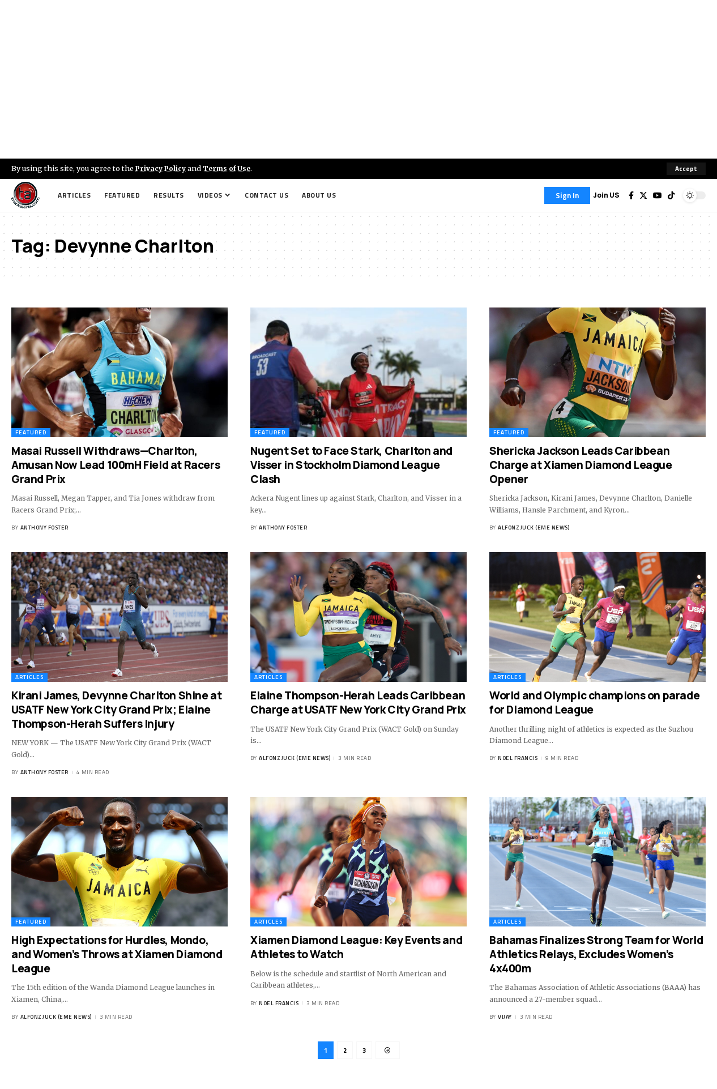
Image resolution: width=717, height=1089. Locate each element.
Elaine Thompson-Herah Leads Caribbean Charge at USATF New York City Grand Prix (358, 703)
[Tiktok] (671, 195)
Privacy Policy (162, 168)
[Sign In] (567, 195)
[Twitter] (643, 195)
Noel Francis (517, 758)
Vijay (505, 1017)
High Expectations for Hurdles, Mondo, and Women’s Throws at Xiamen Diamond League (117, 954)
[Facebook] (631, 195)
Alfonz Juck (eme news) (533, 527)
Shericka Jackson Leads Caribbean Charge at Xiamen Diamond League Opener (580, 465)
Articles (29, 677)
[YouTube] (657, 195)
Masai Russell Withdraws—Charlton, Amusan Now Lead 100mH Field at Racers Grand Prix (115, 465)
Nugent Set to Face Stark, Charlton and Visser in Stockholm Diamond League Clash (351, 465)
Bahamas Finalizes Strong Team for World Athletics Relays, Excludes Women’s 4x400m (596, 954)
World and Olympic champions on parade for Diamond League (594, 703)
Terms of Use (230, 168)
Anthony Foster (44, 527)
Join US (606, 195)
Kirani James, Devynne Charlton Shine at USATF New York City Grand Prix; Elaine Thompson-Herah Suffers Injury (116, 710)
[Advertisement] (358, 79)
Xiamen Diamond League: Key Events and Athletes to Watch (356, 947)
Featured (30, 433)
